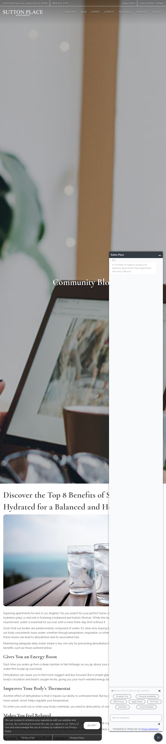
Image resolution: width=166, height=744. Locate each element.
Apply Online (128, 3)
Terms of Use (28, 737)
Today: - (152, 3)
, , (25, 3)
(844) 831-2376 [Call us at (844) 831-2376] (60, 3)
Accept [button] (92, 725)
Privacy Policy (77, 737)
